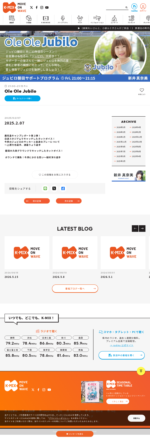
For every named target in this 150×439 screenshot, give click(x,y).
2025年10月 (137, 144)
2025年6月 (137, 154)
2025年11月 (122, 144)
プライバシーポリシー (59, 418)
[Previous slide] (135, 232)
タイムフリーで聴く (25, 99)
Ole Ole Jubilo (20, 91)
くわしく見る (118, 406)
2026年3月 (122, 134)
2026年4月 (137, 130)
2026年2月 (137, 134)
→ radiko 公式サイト (122, 349)
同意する (136, 418)
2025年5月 (122, 159)
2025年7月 (122, 154)
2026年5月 (122, 130)
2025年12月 (137, 139)
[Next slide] (142, 232)
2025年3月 (122, 163)
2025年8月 (137, 149)
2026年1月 (122, 139)
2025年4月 (137, 159)
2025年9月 (122, 149)
